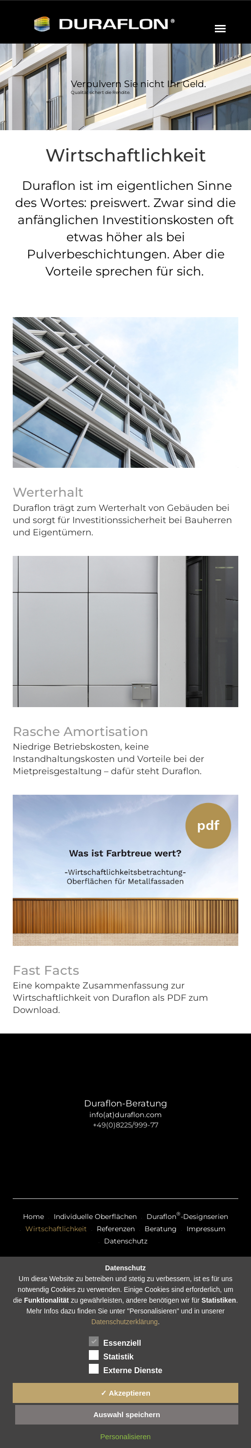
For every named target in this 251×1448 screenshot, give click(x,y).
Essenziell (115, 1341)
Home (33, 1216)
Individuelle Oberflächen (95, 1216)
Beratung (161, 1228)
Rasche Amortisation (80, 731)
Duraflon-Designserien (187, 1216)
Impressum (206, 1228)
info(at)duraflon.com (125, 1114)
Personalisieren (125, 1436)
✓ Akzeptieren (125, 1393)
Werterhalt (48, 492)
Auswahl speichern (126, 1414)
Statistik (111, 1355)
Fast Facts (46, 970)
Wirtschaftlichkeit (56, 1228)
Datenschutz (125, 1241)
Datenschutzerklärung (124, 1322)
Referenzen (116, 1228)
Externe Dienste (126, 1369)
